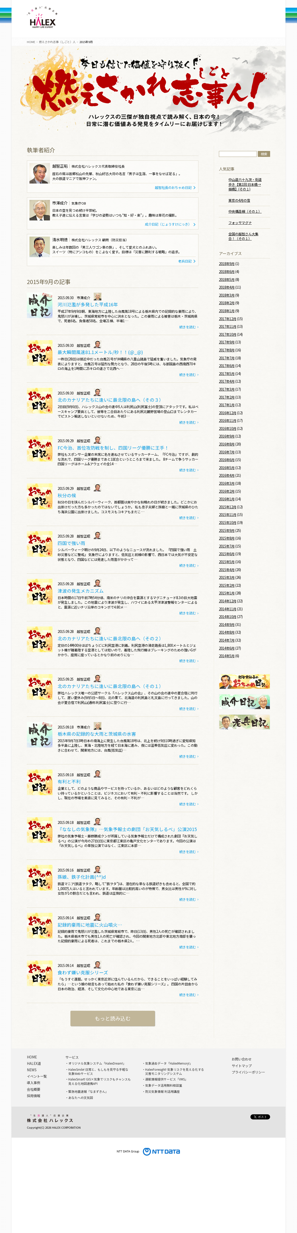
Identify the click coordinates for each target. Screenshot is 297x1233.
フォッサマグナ (240, 222)
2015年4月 (227, 569)
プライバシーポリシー (248, 1072)
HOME (31, 42)
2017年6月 (227, 365)
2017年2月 (227, 397)
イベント (172, 20)
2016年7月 (227, 452)
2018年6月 (227, 271)
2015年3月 (227, 577)
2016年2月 (227, 491)
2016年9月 (227, 436)
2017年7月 (227, 358)
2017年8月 (227, 350)
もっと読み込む (113, 1018)
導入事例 (117, 20)
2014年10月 (227, 616)
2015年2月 (227, 585)
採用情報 (228, 20)
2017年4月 (227, 381)
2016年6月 (227, 459)
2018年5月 (227, 279)
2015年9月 (227, 530)
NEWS (144, 20)
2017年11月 (227, 326)
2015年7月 (227, 546)
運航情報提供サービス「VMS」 (166, 1079)
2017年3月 (227, 389)
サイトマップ (242, 1066)
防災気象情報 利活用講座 (162, 1091)
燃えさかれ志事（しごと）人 (57, 42)
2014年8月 (227, 632)
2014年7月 (227, 640)
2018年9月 (227, 263)
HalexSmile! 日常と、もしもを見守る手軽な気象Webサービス (98, 1071)
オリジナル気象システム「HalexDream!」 (97, 1063)
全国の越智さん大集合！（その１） (243, 236)
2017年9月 (227, 342)
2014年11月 (227, 609)
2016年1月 (227, 499)
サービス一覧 (89, 20)
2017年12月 (227, 318)
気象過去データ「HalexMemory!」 (169, 1063)
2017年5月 (227, 373)
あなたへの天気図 (80, 1098)
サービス (72, 1057)
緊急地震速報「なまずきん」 (88, 1091)
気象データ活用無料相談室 (163, 1085)
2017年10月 (227, 334)
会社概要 (200, 20)
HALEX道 (34, 1063)
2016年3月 (227, 483)
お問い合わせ (242, 1059)
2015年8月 (227, 538)
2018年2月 (227, 302)
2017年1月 (227, 404)
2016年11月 (227, 420)
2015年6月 (227, 553)
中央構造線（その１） (245, 211)
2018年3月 (227, 295)
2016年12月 (227, 412)
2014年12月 (227, 601)
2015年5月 (227, 561)
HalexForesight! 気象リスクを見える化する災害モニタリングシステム (174, 1071)
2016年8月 (227, 444)
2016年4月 (227, 475)
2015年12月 (227, 506)
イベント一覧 (37, 1076)
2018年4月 (227, 287)
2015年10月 (227, 522)
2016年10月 (227, 428)
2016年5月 (227, 467)
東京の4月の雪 (239, 200)
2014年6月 (227, 648)
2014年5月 (227, 655)
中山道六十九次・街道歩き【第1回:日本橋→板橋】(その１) (245, 184)
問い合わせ (256, 20)
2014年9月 (227, 624)
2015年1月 (227, 593)
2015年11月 (227, 514)
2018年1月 (227, 310)
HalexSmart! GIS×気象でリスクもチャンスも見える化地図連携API (99, 1081)
